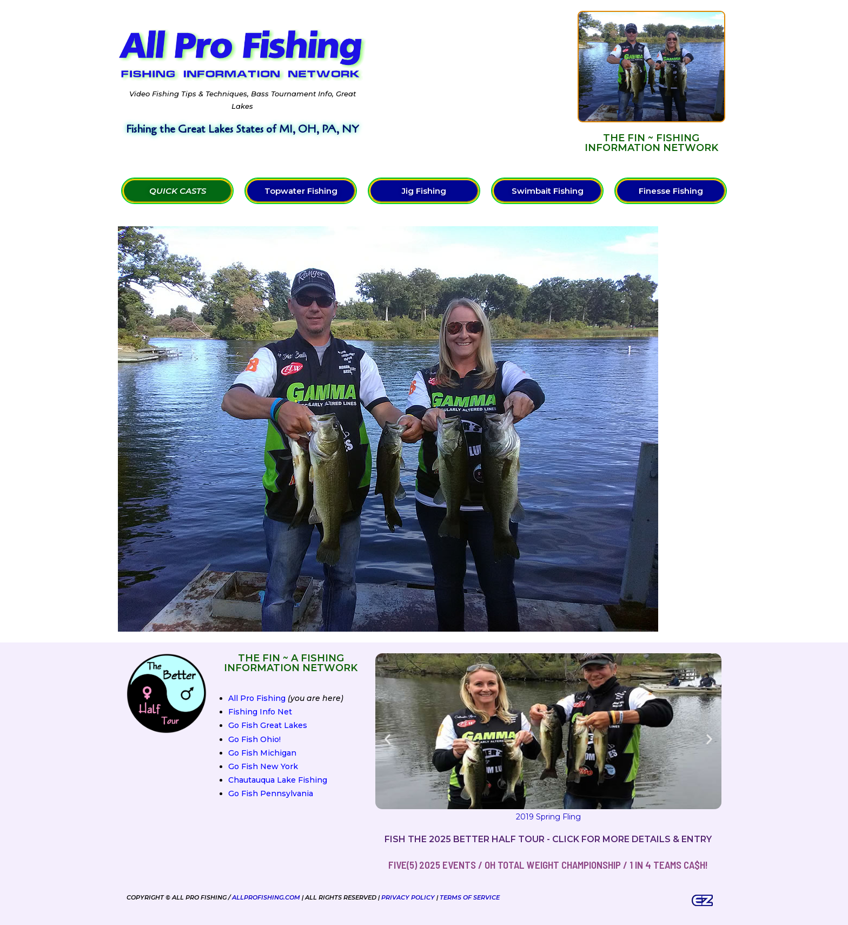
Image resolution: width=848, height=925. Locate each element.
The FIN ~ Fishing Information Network (651, 143)
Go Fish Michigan (262, 753)
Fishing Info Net (260, 712)
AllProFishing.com (266, 897)
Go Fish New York (263, 766)
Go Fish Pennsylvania (270, 793)
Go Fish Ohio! (254, 739)
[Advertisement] (472, 82)
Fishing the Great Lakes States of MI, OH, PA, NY (242, 129)
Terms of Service (470, 897)
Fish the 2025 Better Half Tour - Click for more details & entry (548, 839)
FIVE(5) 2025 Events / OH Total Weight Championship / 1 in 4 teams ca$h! (548, 864)
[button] (387, 739)
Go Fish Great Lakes (267, 725)
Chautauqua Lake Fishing (277, 780)
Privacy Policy (408, 897)
